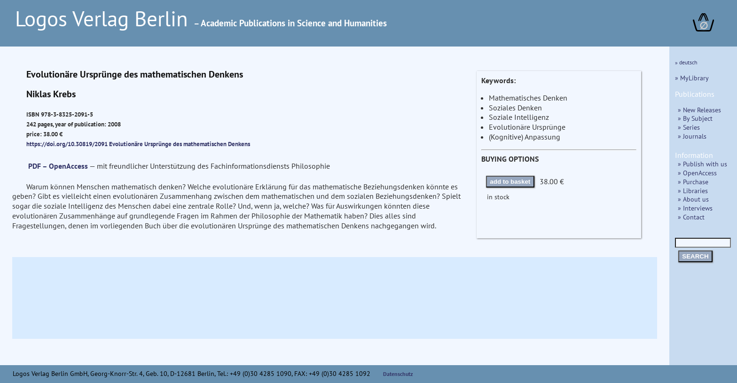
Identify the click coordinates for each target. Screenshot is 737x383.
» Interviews (695, 207)
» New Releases (699, 109)
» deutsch (686, 62)
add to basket (510, 181)
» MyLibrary (692, 77)
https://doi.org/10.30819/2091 (67, 144)
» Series (689, 127)
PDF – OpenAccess (58, 166)
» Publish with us (702, 163)
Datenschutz (398, 373)
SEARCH (695, 256)
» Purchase (693, 181)
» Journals (692, 136)
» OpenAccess (697, 172)
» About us (693, 199)
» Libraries (693, 190)
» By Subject (695, 118)
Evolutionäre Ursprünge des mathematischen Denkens (179, 144)
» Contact (691, 216)
